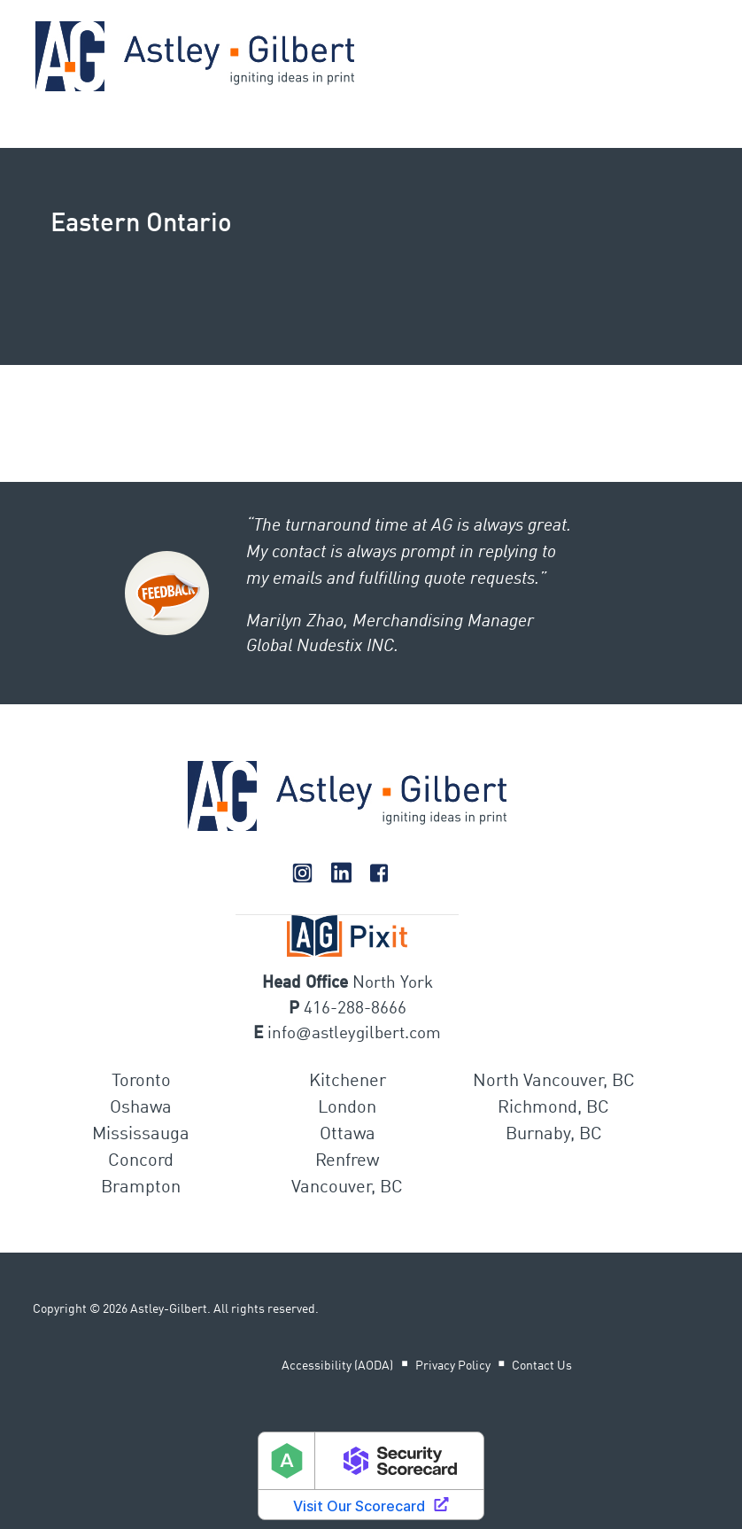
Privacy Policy (453, 1366)
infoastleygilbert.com (353, 1033)
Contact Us (542, 1366)
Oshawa (141, 1108)
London (347, 1108)
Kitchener (347, 1081)
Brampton (141, 1188)
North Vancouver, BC (554, 1081)
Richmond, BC (553, 1108)
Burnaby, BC (554, 1135)
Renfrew (347, 1161)
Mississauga (140, 1135)
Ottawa (347, 1135)
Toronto (141, 1081)
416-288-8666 (355, 1008)
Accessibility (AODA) (337, 1366)
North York (392, 982)
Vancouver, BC (347, 1188)
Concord (141, 1161)
